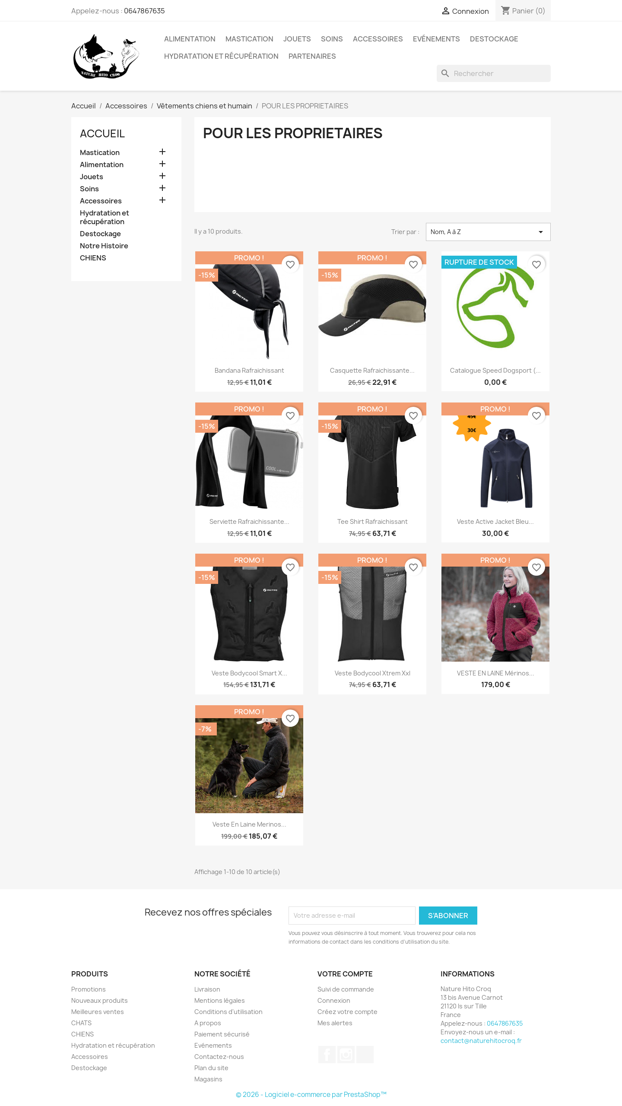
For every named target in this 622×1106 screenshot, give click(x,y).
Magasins (208, 1079)
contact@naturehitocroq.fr (481, 1040)
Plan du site (211, 1068)
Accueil (102, 133)
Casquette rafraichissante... (372, 370)
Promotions (88, 989)
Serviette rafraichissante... (249, 521)
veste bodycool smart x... (249, 673)
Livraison (207, 989)
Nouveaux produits (99, 1000)
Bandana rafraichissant (249, 370)
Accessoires (378, 39)
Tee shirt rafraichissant (372, 521)
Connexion (333, 1000)
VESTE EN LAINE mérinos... (495, 673)
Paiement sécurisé (222, 1034)
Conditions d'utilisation (228, 1012)
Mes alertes (334, 1023)
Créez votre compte (347, 1012)
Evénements (436, 39)
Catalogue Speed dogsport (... (495, 370)
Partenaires (312, 56)
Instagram (346, 1054)
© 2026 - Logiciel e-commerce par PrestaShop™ (311, 1094)
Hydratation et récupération (221, 56)
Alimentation (190, 39)
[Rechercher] (494, 73)
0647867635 (144, 11)
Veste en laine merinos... (249, 824)
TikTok (365, 1054)
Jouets (297, 39)
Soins (332, 39)
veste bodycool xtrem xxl (372, 673)
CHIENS (93, 258)
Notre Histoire (104, 245)
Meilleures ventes (97, 1012)
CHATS (81, 1023)
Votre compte (345, 974)
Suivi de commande (345, 989)
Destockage (494, 39)
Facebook (327, 1054)
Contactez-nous (219, 1056)
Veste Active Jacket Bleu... (495, 521)
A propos (207, 1023)
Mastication (249, 39)
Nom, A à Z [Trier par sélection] (488, 232)
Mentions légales (219, 1000)
